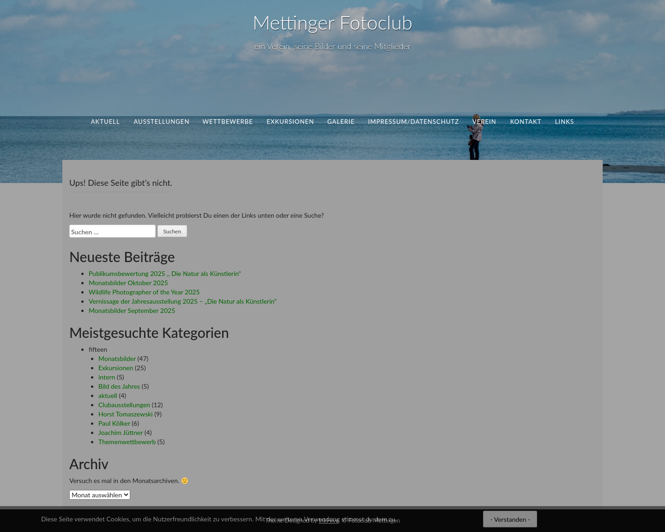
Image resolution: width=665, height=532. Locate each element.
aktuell (105, 121)
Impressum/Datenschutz (413, 121)
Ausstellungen (161, 121)
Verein (484, 121)
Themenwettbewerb (127, 442)
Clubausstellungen (124, 405)
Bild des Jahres (119, 386)
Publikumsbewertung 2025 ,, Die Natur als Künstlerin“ (165, 273)
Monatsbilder (117, 358)
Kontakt (525, 121)
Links (564, 121)
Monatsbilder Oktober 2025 (128, 283)
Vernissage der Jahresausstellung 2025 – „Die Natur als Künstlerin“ (183, 301)
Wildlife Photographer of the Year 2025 (144, 292)
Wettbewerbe (228, 121)
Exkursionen (290, 121)
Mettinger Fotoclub (332, 22)
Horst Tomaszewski (125, 414)
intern (106, 377)
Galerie (341, 121)
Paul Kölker (114, 423)
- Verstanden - (510, 519)
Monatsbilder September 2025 (132, 310)
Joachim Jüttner (120, 432)
